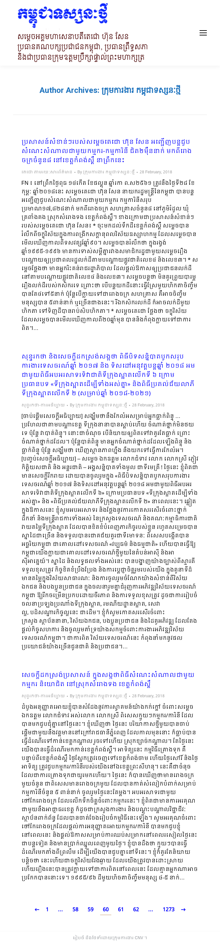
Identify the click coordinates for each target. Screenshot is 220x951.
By (106, 172)
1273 (169, 909)
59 (91, 909)
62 (136, 909)
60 (106, 909)
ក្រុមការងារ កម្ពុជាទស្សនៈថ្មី (140, 90)
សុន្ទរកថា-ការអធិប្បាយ (43, 405)
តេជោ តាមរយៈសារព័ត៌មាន (46, 172)
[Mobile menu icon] (203, 32)
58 (75, 909)
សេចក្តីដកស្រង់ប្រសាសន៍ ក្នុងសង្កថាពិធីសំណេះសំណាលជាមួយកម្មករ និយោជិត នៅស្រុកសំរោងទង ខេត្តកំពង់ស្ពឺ (108, 680)
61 (121, 909)
